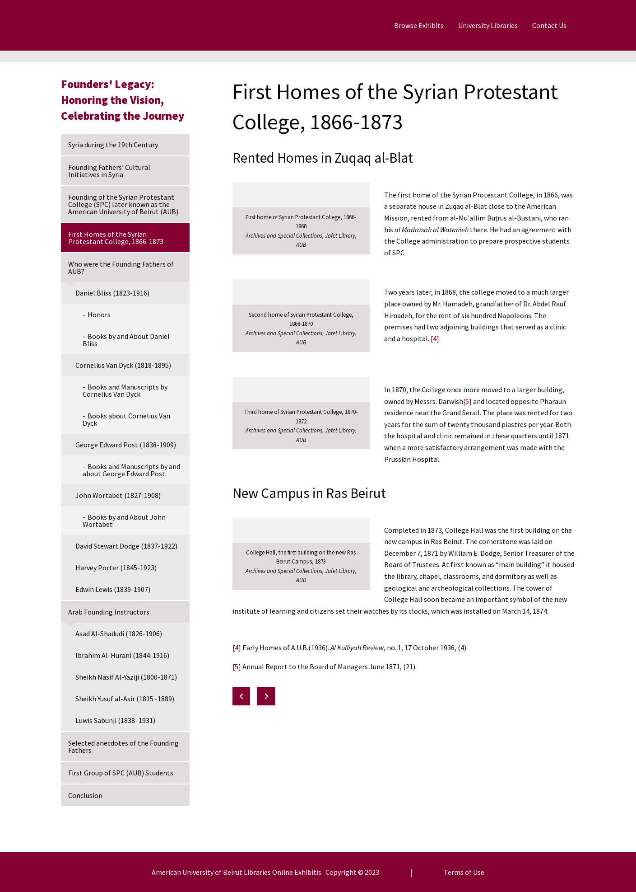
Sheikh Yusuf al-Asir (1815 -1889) (124, 698)
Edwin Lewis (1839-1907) (112, 589)
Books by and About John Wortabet (124, 520)
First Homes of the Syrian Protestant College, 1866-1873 (115, 238)
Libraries (257, 872)
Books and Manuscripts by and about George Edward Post (131, 470)
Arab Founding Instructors (108, 611)
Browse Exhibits (419, 25)
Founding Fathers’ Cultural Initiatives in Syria (109, 171)
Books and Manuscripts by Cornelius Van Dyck (125, 390)
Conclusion (85, 795)
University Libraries (488, 25)
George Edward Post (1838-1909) (125, 444)
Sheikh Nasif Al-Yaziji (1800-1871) (126, 676)
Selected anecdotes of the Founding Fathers (123, 746)
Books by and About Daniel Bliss (126, 340)
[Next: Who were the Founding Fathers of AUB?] (266, 696)
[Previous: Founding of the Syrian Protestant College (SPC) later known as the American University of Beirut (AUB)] (241, 696)
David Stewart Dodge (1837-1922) (126, 545)
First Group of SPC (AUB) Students (120, 772)
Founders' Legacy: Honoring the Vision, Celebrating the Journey (123, 100)
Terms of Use (464, 872)
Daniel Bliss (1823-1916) (112, 292)
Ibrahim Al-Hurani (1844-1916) (122, 655)
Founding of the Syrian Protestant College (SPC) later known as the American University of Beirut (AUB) (123, 204)
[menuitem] (419, 25)
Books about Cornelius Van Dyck (126, 419)
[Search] (596, 25)
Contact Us (549, 25)
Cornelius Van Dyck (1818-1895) (123, 365)
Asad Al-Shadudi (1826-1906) (118, 633)
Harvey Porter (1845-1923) (116, 567)
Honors (99, 314)
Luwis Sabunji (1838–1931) (115, 720)
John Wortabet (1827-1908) (118, 495)
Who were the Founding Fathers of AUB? (121, 267)
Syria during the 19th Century (113, 144)
